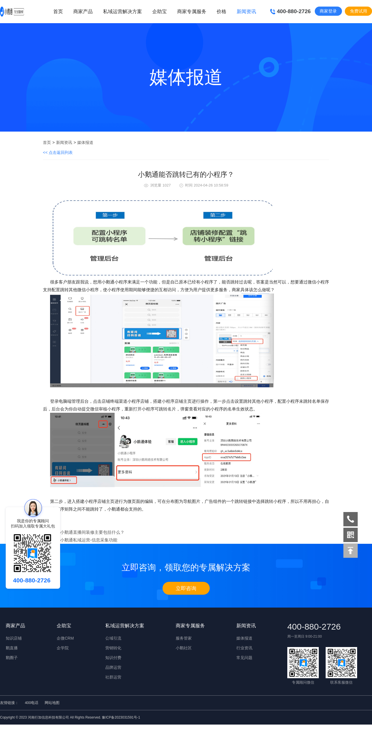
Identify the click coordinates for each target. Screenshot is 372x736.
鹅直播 (12, 648)
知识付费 (113, 657)
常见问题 (244, 657)
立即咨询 (186, 588)
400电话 (32, 703)
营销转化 (113, 648)
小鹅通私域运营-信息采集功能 (88, 539)
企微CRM (65, 638)
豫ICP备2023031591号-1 (121, 717)
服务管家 (184, 638)
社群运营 (113, 677)
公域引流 (113, 638)
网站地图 (52, 703)
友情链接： (9, 703)
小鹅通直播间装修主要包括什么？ (92, 532)
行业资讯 (244, 648)
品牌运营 (113, 667)
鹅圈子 (12, 657)
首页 (58, 11)
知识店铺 (14, 638)
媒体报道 (85, 142)
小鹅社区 (184, 648)
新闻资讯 (64, 142)
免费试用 (358, 11)
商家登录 (328, 11)
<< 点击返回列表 (58, 152)
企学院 (63, 648)
